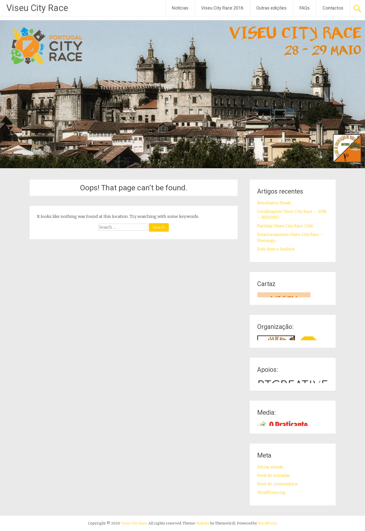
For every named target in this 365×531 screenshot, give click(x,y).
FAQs (304, 8)
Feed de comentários (277, 483)
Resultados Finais (274, 202)
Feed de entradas (273, 475)
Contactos (333, 8)
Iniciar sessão (270, 466)
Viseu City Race (37, 8)
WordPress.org (271, 492)
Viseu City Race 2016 (222, 8)
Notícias (180, 8)
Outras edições (271, 8)
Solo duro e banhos (276, 248)
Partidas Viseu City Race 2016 (285, 225)
